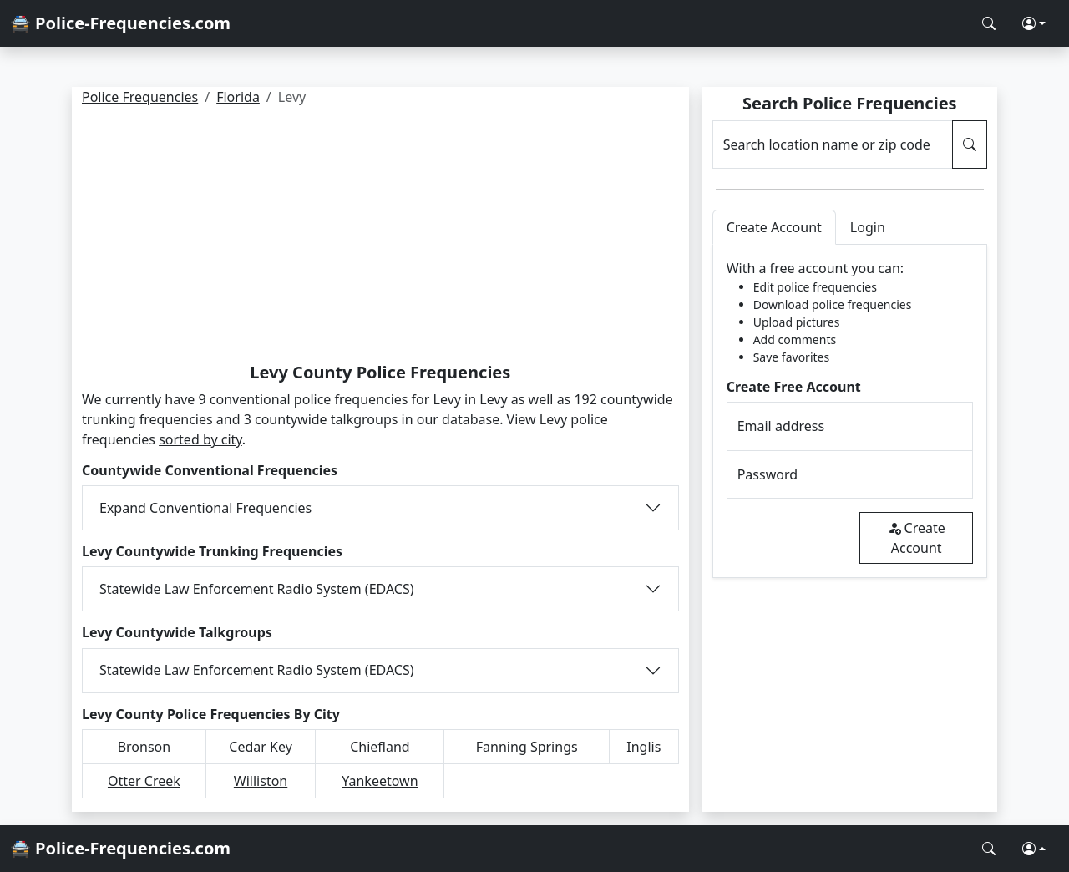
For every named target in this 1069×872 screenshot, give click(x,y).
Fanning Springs (527, 747)
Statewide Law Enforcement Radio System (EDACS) (256, 589)
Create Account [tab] (774, 227)
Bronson (144, 747)
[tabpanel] (849, 411)
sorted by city (200, 439)
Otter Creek (144, 781)
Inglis (643, 747)
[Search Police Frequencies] (989, 23)
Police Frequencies (140, 97)
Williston (260, 781)
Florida (238, 97)
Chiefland (380, 747)
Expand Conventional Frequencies (205, 508)
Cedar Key (260, 747)
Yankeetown (380, 781)
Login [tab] (867, 227)
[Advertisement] (380, 237)
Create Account (916, 538)
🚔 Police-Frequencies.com (120, 23)
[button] (1034, 23)
